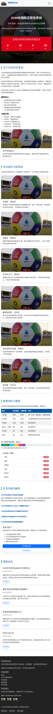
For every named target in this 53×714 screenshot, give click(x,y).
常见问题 (4, 684)
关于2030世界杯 (6, 677)
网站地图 (20, 711)
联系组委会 (26, 550)
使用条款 (12, 711)
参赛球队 (4, 682)
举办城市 (4, 680)
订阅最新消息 (26, 546)
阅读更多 (6, 581)
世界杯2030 (9, 3)
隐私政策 (4, 711)
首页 (2, 675)
